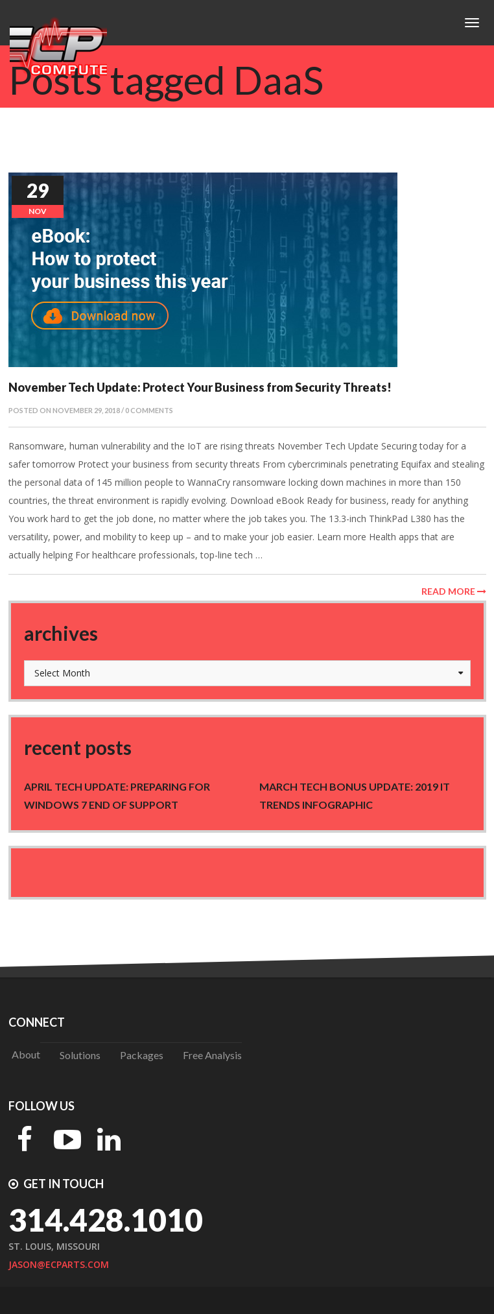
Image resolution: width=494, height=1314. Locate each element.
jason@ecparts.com (58, 1264)
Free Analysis (212, 1055)
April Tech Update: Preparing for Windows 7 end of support (117, 795)
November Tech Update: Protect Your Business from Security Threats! (200, 387)
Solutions (80, 1055)
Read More (453, 591)
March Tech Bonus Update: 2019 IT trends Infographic (354, 795)
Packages (141, 1055)
